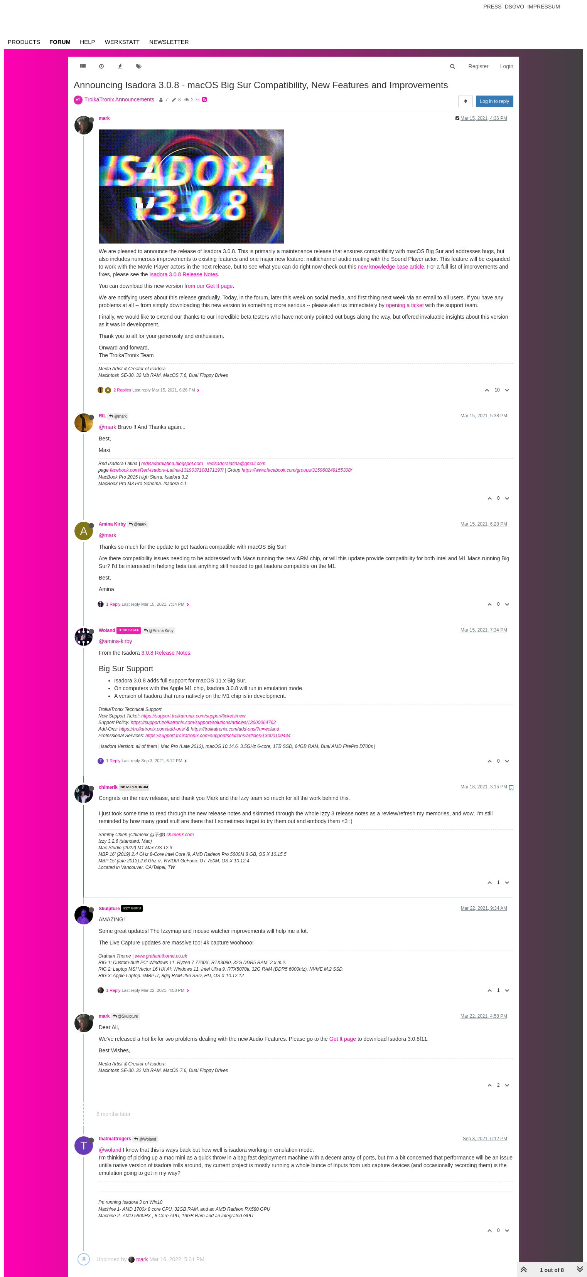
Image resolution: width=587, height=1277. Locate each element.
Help (87, 42)
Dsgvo (515, 6)
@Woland (145, 1139)
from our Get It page (208, 286)
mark (104, 118)
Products (24, 42)
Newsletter (169, 42)
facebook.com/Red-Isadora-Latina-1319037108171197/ (167, 470)
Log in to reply (494, 101)
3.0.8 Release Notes (166, 653)
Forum (60, 42)
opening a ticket (405, 305)
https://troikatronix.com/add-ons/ (152, 729)
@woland (110, 1150)
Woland (107, 630)
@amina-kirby (115, 641)
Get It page (342, 1039)
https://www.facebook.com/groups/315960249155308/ (296, 470)
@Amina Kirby (159, 630)
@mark (118, 416)
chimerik (108, 787)
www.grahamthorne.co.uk (161, 956)
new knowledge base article (391, 267)
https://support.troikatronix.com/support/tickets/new (193, 716)
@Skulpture (125, 1016)
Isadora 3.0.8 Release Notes (184, 274)
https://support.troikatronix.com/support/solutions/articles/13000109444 (217, 735)
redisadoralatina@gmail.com (236, 463)
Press (492, 6)
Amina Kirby (112, 524)
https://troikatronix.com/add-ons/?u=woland (235, 729)
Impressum (543, 6)
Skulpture (109, 908)
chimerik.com (180, 834)
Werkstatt (122, 42)
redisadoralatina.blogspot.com (172, 463)
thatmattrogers (115, 1138)
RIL (102, 415)
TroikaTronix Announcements (119, 99)
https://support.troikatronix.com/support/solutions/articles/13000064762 (203, 722)
